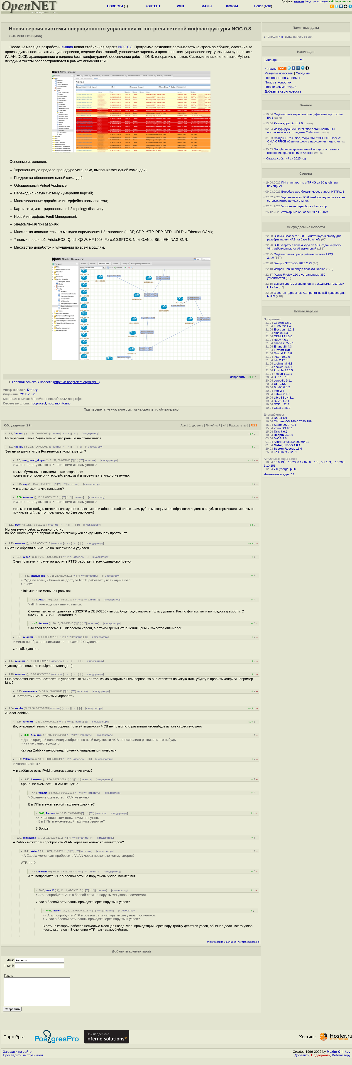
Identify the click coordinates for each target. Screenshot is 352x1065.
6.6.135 (314, 462)
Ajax (184, 425)
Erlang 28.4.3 (283, 346)
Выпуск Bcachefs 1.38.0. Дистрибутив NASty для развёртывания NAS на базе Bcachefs (304, 237)
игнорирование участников (221, 942)
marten (42, 871)
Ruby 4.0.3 (281, 339)
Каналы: (271, 69)
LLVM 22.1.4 (282, 326)
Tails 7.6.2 (280, 431)
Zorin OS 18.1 (283, 428)
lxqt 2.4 (279, 390)
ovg (25, 484)
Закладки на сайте (17, 1057)
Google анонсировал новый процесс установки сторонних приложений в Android (303, 151)
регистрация (320, 1)
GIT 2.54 (280, 384)
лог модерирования (248, 942)
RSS (254, 425)
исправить (237, 377)
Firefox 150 (282, 350)
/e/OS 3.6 (280, 438)
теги (268, 6)
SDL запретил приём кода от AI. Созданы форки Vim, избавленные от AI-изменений (304, 246)
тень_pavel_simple (33, 460)
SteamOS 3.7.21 (285, 424)
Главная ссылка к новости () (56, 382)
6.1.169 (326, 462)
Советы (305, 173)
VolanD (27, 759)
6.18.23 (291, 462)
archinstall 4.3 (283, 363)
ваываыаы (30, 691)
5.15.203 (339, 462)
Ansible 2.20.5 (283, 370)
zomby (19, 708)
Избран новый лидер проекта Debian (299, 269)
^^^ (81, 460)
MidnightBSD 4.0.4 (287, 445)
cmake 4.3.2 (282, 333)
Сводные (303, 73)
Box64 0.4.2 (282, 387)
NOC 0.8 (125, 47)
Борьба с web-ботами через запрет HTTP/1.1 (312, 191)
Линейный (213, 425)
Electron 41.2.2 (284, 329)
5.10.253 (270, 465)
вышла (67, 47)
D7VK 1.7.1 (281, 401)
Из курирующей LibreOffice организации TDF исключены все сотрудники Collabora (301, 130)
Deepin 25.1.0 (283, 435)
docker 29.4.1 (283, 367)
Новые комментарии (280, 87)
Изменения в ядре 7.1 (279, 474)
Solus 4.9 (280, 418)
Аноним (19, 433)
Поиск (258, 6)
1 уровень (196, 425)
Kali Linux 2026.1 (285, 452)
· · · (74, 433)
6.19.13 (279, 462)
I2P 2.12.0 (281, 360)
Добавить (302, 1061)
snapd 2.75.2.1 (284, 343)
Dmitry (32, 390)
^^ (76, 460)
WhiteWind (29, 837)
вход (308, 1)
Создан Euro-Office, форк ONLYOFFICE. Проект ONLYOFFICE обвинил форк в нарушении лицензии (304, 139)
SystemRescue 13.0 (288, 448)
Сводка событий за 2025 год (286, 158)
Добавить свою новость (283, 91)
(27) (29, 425)
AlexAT (27, 557)
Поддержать (320, 1061)
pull (292, 469)
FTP (281, 36)
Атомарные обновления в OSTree (304, 212)
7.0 (276, 469)
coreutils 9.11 (283, 380)
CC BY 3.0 (27, 394)
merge (284, 469)
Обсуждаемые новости (306, 227)
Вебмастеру (341, 1061)
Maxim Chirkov (338, 1057)
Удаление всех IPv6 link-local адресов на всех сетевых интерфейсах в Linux (306, 199)
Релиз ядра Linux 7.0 (288, 123)
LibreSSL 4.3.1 (284, 397)
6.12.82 (302, 462)
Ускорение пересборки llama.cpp (304, 206)
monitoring (63, 403)
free (17, 524)
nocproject (38, 403)
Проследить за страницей (23, 1061)
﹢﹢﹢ (66, 433)
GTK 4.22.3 (281, 404)
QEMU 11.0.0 (283, 336)
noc (50, 403)
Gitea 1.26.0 (282, 407)
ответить (55, 433)
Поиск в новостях (278, 82)
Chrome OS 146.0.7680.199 (293, 421)
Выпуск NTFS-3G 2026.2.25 (293, 263)
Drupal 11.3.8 (283, 353)
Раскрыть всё (238, 425)
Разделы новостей (279, 73)
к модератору (90, 433)
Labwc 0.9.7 (282, 394)
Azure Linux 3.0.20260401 (291, 441)
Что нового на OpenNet (282, 78)
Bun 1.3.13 (281, 377)
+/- (224, 425)
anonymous (38, 575)
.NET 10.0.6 (282, 356)
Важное (306, 105)
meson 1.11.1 (283, 373)
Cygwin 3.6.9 (282, 322)
